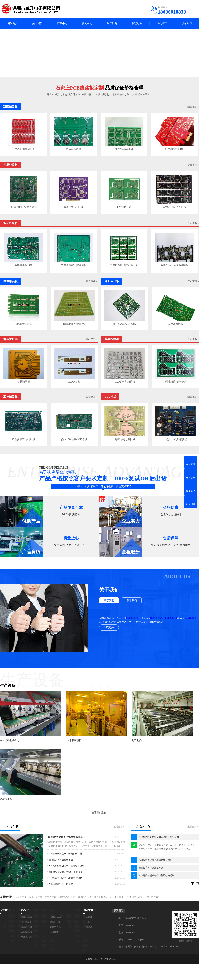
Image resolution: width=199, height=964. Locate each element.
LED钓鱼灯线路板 (125, 381)
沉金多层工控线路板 (23, 439)
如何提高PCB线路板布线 (60, 859)
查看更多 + (193, 106)
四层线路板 (26, 917)
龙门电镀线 (138, 740)
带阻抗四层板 (124, 207)
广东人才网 (50, 897)
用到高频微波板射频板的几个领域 (65, 872)
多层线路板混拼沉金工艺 (124, 265)
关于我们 (37, 23)
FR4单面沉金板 (23, 324)
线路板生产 (156, 618)
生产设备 (112, 23)
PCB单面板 (26, 922)
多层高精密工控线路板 (74, 265)
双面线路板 (26, 936)
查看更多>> (119, 826)
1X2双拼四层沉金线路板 (23, 207)
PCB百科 (87, 917)
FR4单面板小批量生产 (74, 324)
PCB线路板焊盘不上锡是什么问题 (65, 837)
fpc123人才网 (35, 897)
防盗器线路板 (73, 148)
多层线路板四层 (23, 265)
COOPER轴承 (117, 897)
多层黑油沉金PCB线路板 (174, 265)
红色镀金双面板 (174, 148)
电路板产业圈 (84, 897)
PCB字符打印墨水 (135, 897)
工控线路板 (26, 932)
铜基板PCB (26, 927)
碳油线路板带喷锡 (175, 381)
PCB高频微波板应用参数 (60, 884)
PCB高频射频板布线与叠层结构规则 (66, 866)
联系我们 (187, 23)
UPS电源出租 (100, 897)
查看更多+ (109, 627)
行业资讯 (87, 922)
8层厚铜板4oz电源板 (124, 324)
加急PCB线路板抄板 (175, 439)
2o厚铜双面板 (175, 324)
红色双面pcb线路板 (23, 148)
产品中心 (62, 23)
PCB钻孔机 (6, 799)
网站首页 (12, 23)
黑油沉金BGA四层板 (174, 207)
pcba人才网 (20, 897)
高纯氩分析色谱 (67, 897)
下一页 (195, 883)
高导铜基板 (23, 381)
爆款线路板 (55, 927)
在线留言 (162, 23)
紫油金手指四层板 (73, 207)
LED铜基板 (74, 381)
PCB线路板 (132, 618)
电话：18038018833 (128, 925)
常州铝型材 (153, 897)
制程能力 (137, 23)
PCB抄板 (54, 932)
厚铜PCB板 (55, 922)
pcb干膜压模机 (73, 740)
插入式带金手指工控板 (74, 439)
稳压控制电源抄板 (125, 439)
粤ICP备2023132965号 (105, 959)
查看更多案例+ (99, 812)
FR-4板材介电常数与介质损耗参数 (65, 878)
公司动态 (87, 927)
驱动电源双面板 (124, 148)
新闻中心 (87, 23)
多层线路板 (55, 917)
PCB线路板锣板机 (9, 740)
